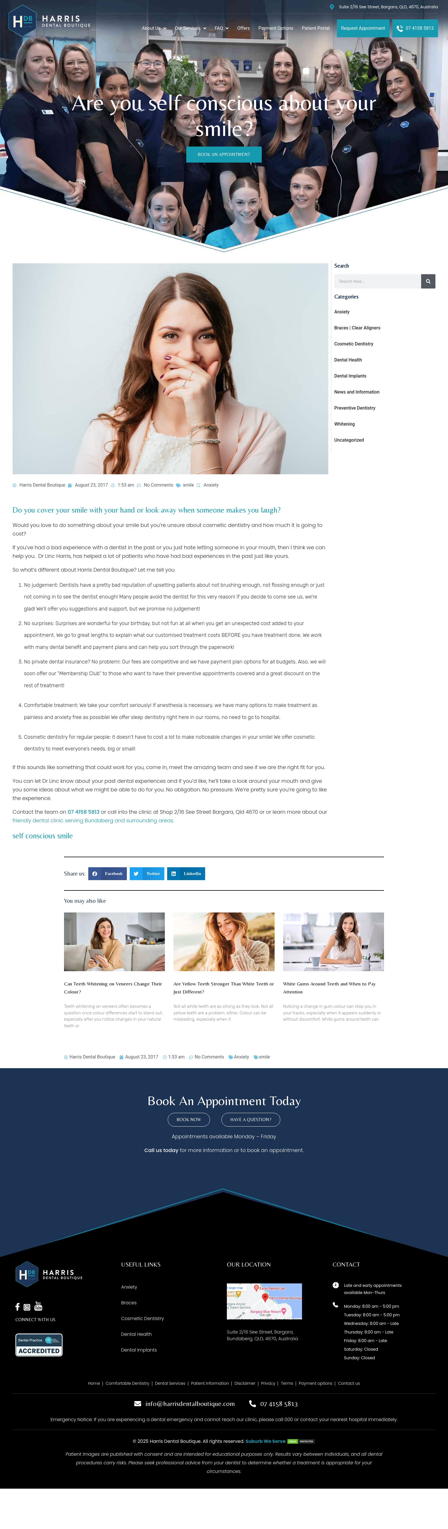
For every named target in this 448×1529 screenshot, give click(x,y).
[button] (107, 873)
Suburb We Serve (265, 1441)
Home (94, 1383)
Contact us (349, 1383)
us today (167, 1150)
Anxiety (211, 485)
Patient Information (210, 1383)
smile (188, 485)
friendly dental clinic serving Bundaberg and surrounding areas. (93, 820)
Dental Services (170, 1383)
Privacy (268, 1383)
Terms (287, 1383)
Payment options (315, 1383)
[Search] (428, 281)
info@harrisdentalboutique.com (190, 1403)
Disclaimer (245, 1383)
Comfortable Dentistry (127, 1383)
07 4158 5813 (84, 811)
